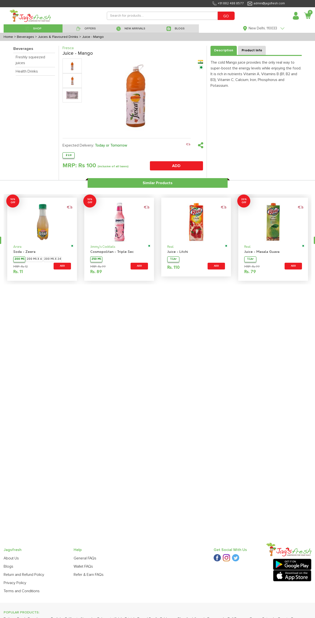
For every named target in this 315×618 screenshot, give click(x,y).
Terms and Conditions (22, 591)
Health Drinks (27, 71)
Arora (17, 247)
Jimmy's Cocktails (102, 247)
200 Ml (19, 259)
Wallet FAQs (83, 566)
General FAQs (85, 558)
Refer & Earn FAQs (89, 575)
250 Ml (96, 259)
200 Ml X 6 (34, 259)
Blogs (8, 566)
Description (223, 50)
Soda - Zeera (24, 252)
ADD (176, 166)
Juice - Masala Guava (262, 252)
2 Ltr (69, 155)
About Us (11, 558)
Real (170, 247)
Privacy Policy (15, 583)
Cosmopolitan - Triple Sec (112, 252)
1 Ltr (173, 259)
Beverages (23, 49)
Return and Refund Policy (24, 575)
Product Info (252, 50)
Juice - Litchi (177, 252)
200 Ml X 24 (52, 259)
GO (226, 16)
